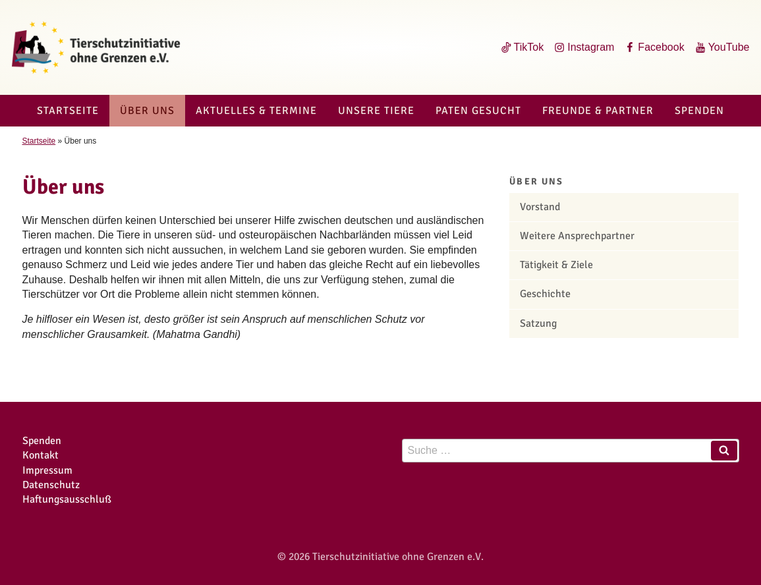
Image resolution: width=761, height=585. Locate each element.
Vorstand (540, 206)
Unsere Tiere (376, 110)
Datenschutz (51, 484)
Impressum (47, 470)
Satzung (538, 323)
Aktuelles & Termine (256, 110)
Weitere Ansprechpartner (577, 235)
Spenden (699, 110)
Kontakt (40, 455)
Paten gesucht (478, 110)
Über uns (147, 110)
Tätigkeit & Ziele (556, 264)
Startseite (68, 110)
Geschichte (545, 293)
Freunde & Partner (598, 110)
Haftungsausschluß (66, 499)
